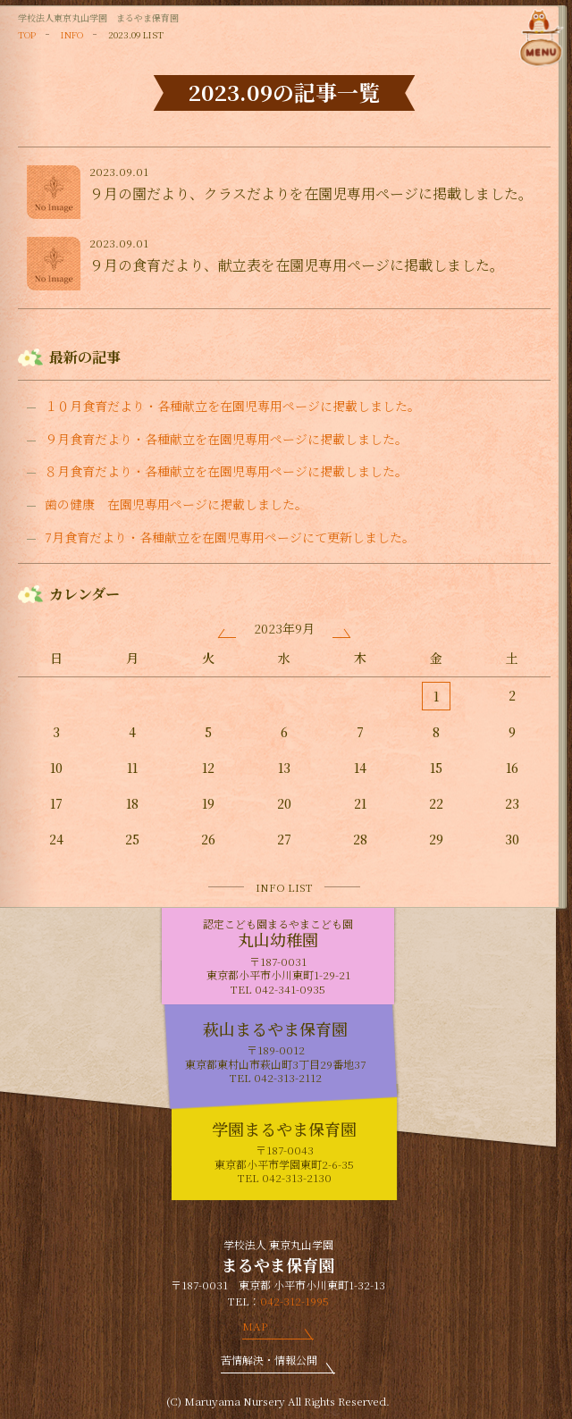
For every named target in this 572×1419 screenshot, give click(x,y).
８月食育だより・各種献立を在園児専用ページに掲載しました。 (226, 471)
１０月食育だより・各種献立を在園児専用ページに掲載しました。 (232, 406)
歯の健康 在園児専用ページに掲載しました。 (176, 504)
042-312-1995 (294, 1300)
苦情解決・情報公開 (269, 1359)
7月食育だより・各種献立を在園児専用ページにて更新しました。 (230, 537)
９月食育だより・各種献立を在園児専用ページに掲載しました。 (226, 439)
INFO (72, 34)
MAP (254, 1325)
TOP (27, 34)
